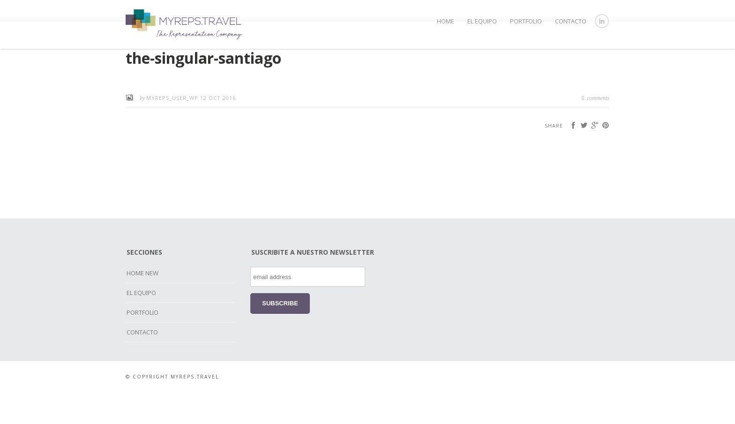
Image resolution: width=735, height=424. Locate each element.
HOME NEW (142, 305)
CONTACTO (570, 21)
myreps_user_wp (173, 129)
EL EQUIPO (482, 21)
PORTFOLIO (526, 21)
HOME (445, 21)
